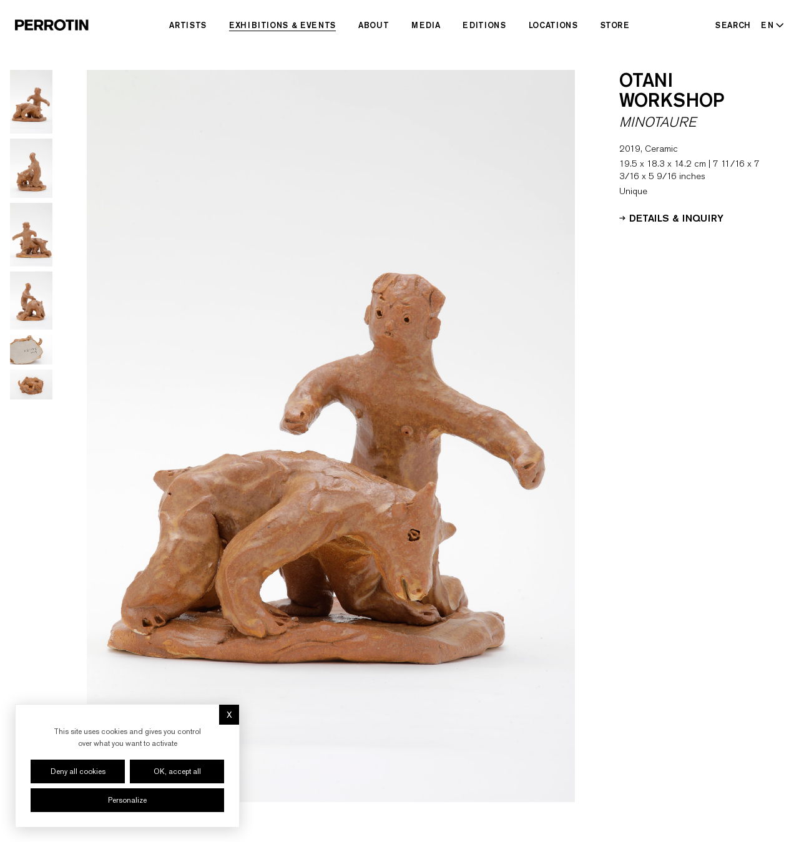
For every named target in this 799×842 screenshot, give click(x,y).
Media (425, 25)
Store (615, 25)
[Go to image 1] (31, 102)
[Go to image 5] (31, 350)
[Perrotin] (52, 25)
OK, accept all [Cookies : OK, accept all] (177, 771)
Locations (553, 25)
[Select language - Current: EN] (770, 25)
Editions (484, 25)
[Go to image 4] (31, 301)
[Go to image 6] (31, 384)
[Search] (733, 25)
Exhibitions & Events (282, 25)
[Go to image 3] (31, 235)
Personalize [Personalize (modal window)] (127, 800)
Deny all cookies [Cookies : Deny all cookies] (78, 771)
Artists (188, 25)
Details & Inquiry (671, 217)
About (373, 25)
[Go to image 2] (31, 168)
